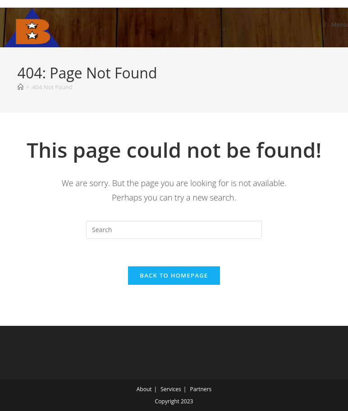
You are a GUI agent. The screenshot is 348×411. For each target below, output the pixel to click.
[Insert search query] (174, 230)
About (144, 389)
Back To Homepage (174, 275)
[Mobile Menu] (336, 24)
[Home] (20, 87)
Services (170, 389)
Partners (200, 389)
